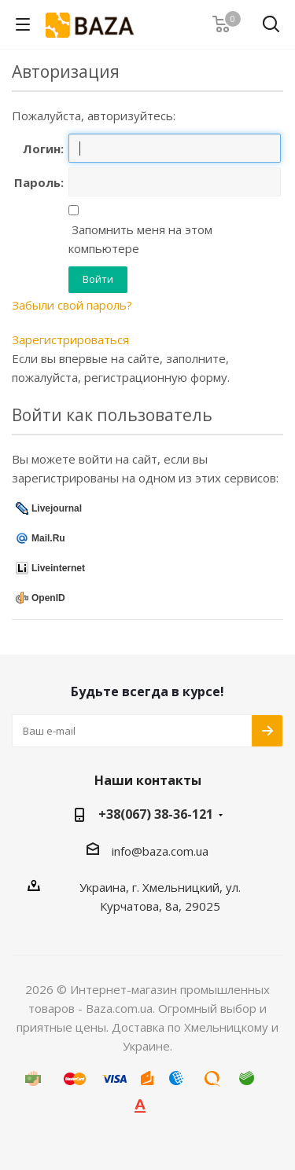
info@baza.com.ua (160, 851)
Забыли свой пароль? (72, 305)
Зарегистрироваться (70, 339)
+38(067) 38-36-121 (155, 814)
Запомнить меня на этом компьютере (140, 239)
